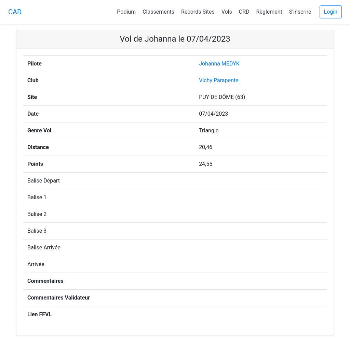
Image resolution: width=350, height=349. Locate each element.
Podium (126, 12)
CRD (244, 12)
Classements (158, 12)
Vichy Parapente (218, 80)
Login (330, 12)
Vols (226, 12)
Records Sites (198, 12)
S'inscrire (300, 12)
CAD (15, 12)
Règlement (269, 12)
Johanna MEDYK (219, 63)
